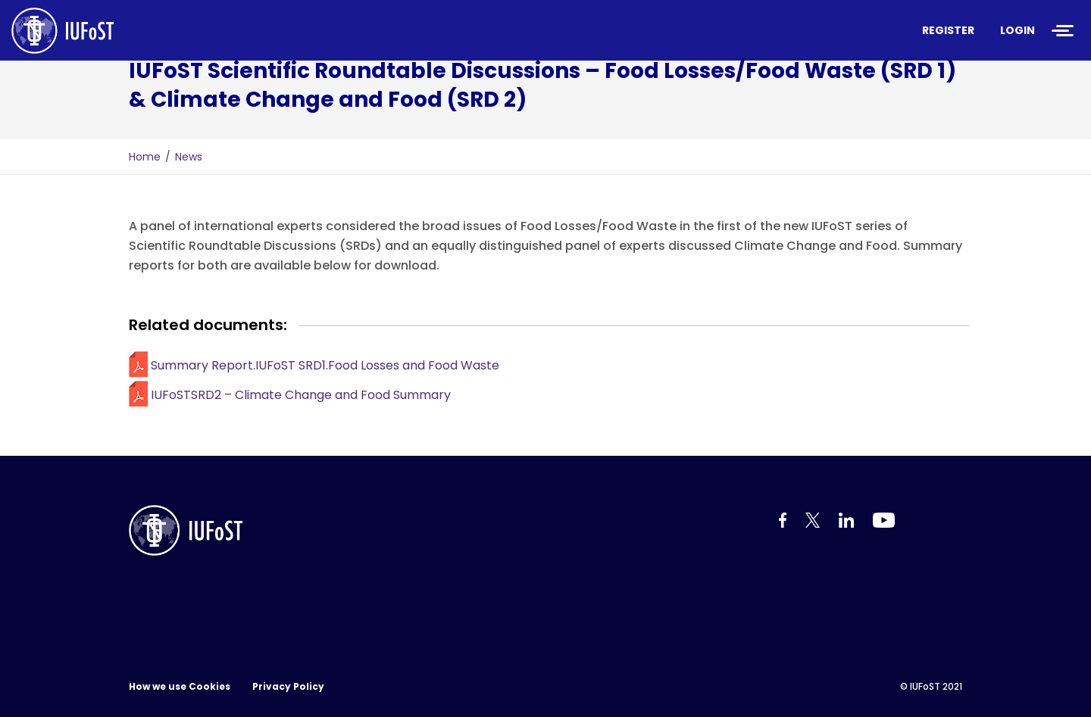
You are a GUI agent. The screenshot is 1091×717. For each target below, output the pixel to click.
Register (948, 30)
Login (1017, 30)
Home (145, 156)
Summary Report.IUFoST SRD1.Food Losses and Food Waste (325, 365)
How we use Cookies (179, 686)
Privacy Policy (288, 686)
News (188, 156)
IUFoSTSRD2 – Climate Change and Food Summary (301, 395)
